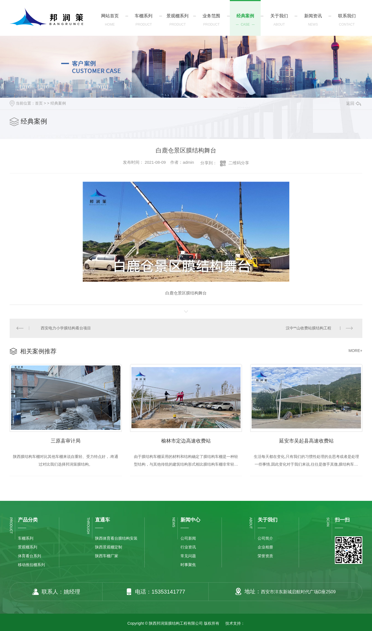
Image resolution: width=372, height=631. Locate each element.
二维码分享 (238, 162)
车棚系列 (25, 538)
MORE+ (355, 351)
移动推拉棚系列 (31, 565)
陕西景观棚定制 (108, 547)
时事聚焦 (188, 565)
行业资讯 (188, 547)
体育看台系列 (29, 556)
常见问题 (188, 556)
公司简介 (265, 538)
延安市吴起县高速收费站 (306, 441)
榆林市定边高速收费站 (186, 441)
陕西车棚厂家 (106, 556)
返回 (353, 103)
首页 (39, 103)
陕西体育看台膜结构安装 (116, 538)
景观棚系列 (27, 547)
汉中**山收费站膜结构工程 (308, 328)
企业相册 (265, 547)
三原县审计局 (65, 441)
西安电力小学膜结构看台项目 (66, 328)
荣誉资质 (265, 556)
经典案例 (58, 103)
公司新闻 (188, 538)
